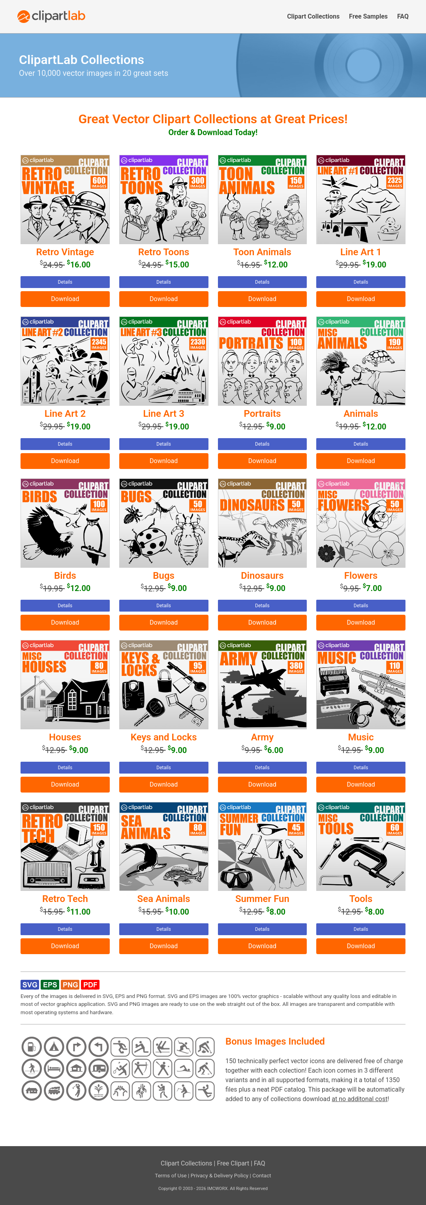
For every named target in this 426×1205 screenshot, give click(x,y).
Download (65, 299)
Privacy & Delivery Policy (220, 1175)
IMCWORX (217, 1188)
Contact (261, 1175)
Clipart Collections (186, 1163)
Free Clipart (233, 1163)
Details (65, 282)
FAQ (259, 1163)
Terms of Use (170, 1175)
